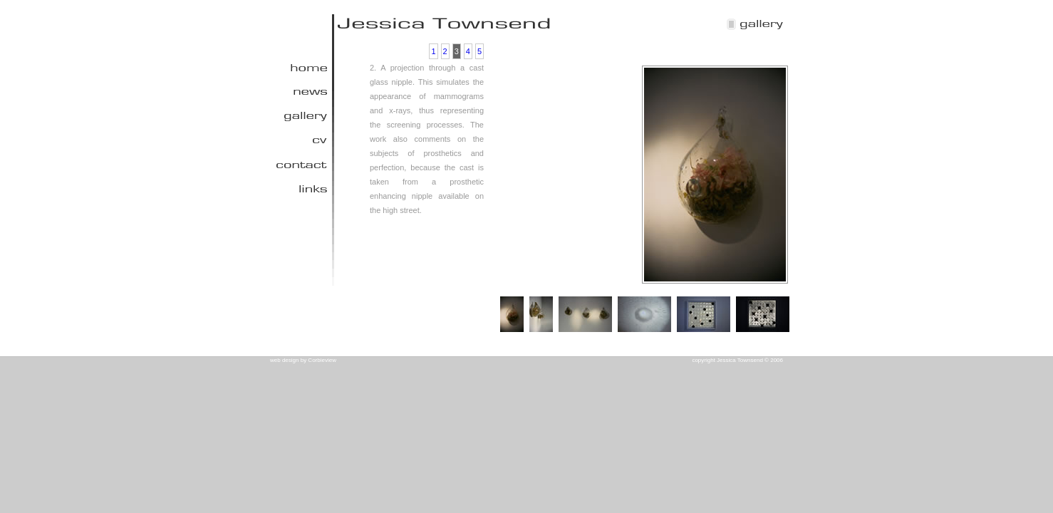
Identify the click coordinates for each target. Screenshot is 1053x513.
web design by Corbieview (303, 360)
